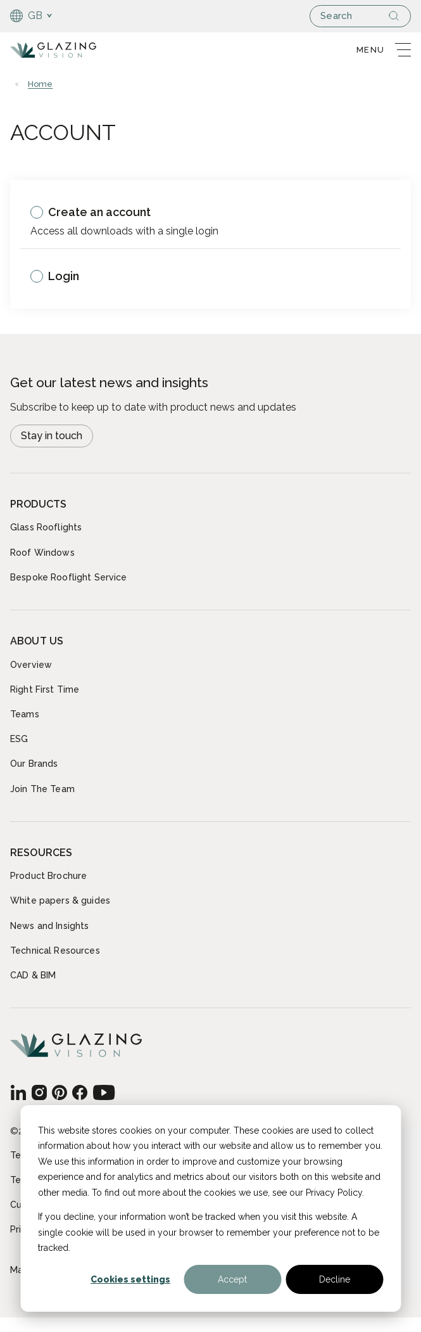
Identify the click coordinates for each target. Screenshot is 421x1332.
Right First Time (44, 689)
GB (26, 16)
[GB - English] (18, 1092)
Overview (31, 665)
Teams (24, 714)
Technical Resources (55, 950)
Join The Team (42, 789)
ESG (19, 739)
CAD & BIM (33, 975)
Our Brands (34, 764)
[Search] (398, 16)
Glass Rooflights (46, 527)
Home (40, 84)
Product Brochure (48, 876)
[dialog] (210, 1208)
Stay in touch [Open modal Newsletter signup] (51, 436)
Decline (334, 1279)
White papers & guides (60, 900)
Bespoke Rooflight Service (68, 577)
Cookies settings (130, 1279)
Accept (232, 1279)
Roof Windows (42, 553)
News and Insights (49, 926)
